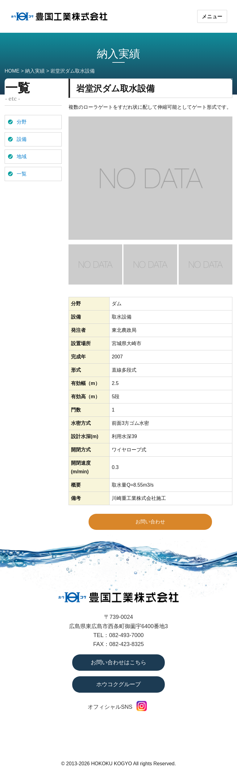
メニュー (212, 16)
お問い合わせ (150, 521)
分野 (22, 122)
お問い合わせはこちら (118, 662)
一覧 (22, 173)
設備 (22, 139)
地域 (22, 156)
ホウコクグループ (118, 684)
